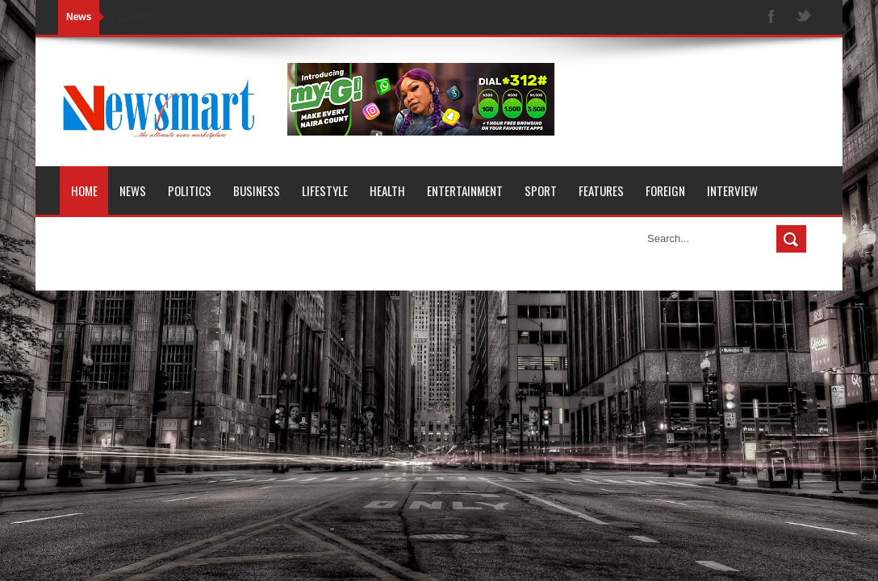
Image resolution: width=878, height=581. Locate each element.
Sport (541, 190)
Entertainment (465, 190)
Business (256, 190)
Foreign (665, 190)
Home (84, 190)
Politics (189, 190)
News (132, 190)
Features (601, 190)
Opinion (90, 239)
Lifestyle (325, 190)
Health (387, 190)
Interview (732, 190)
